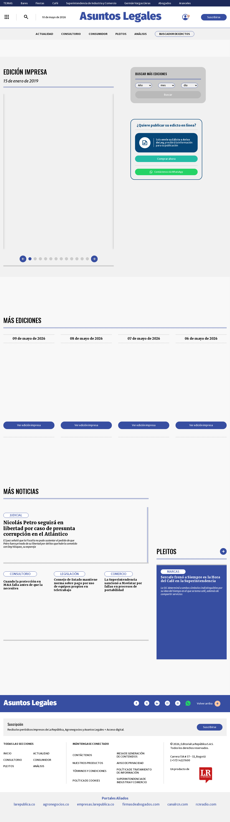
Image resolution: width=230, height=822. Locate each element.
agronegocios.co (56, 804)
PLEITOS (120, 33)
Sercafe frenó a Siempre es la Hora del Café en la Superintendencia (190, 579)
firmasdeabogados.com (140, 804)
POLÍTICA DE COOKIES (86, 780)
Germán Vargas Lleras (137, 3)
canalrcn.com (177, 804)
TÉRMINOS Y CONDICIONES (89, 771)
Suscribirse (213, 17)
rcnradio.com (206, 804)
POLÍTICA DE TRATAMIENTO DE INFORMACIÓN (134, 771)
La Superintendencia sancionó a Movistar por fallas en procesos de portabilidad (123, 585)
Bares (24, 3)
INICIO (7, 753)
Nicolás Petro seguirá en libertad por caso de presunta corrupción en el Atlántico (39, 528)
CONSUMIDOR (98, 33)
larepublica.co (24, 804)
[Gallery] (58, 171)
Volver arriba (208, 704)
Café (55, 3)
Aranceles (185, 3)
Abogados (164, 3)
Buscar (168, 94)
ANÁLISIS (140, 33)
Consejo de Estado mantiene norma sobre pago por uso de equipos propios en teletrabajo (75, 585)
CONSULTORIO (71, 33)
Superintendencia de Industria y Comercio (91, 3)
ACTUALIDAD (44, 33)
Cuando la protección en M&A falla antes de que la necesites (23, 585)
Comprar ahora (166, 158)
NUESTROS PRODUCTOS (88, 763)
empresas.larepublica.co (95, 804)
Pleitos (166, 551)
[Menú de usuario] (185, 17)
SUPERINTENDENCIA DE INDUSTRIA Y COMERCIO (132, 780)
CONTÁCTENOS (82, 755)
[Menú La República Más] (6, 17)
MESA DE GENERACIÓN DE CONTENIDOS (130, 755)
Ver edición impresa (29, 425)
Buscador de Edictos (174, 33)
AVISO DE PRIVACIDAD (130, 763)
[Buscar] (26, 17)
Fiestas (40, 3)
